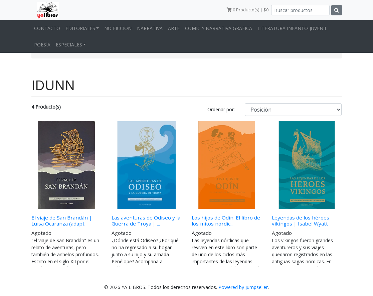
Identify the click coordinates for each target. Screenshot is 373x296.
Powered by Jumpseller (243, 287)
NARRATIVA (150, 28)
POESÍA (42, 44)
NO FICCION (118, 28)
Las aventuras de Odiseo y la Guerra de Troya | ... (146, 220)
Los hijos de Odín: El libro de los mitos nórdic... (226, 220)
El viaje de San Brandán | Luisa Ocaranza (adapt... (61, 220)
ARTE (174, 28)
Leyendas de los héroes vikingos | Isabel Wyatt (300, 220)
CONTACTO (47, 28)
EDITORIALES (80, 28)
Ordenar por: (221, 109)
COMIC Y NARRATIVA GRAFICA (218, 28)
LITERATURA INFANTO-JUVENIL (292, 28)
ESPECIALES (69, 44)
